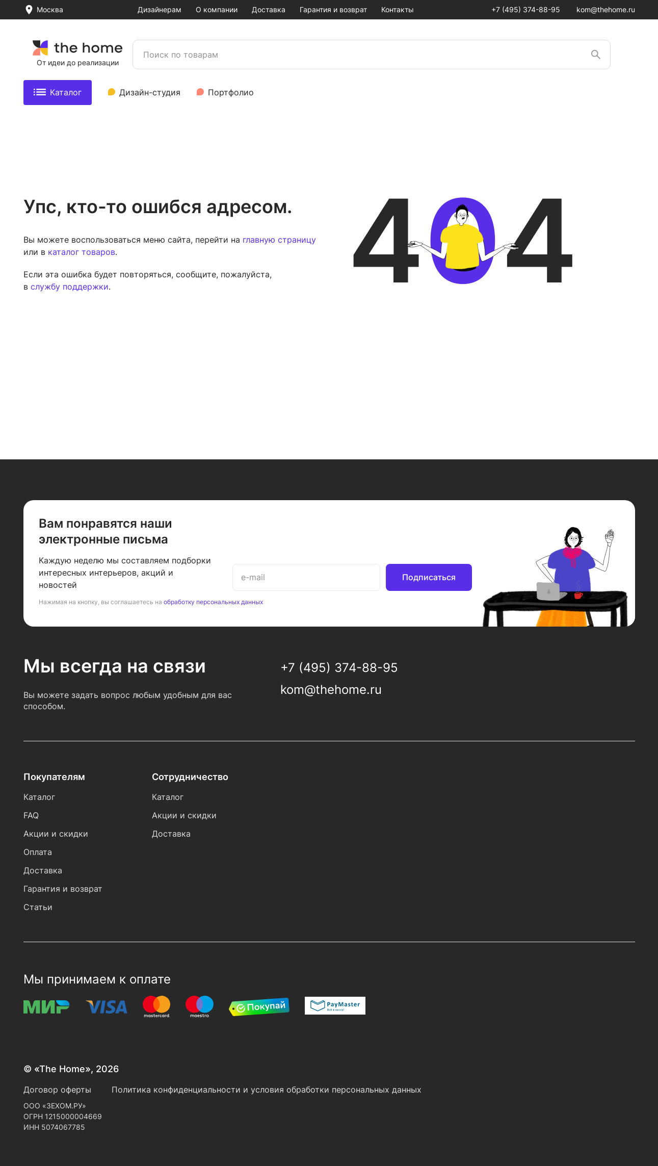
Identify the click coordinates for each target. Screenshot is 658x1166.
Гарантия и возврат (333, 9)
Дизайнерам (159, 9)
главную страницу (279, 240)
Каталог (58, 92)
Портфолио (231, 92)
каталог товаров (81, 252)
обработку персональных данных (213, 602)
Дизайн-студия (149, 92)
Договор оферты (57, 1089)
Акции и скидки (55, 833)
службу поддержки (70, 286)
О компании (217, 9)
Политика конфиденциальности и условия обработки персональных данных (267, 1089)
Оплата (37, 852)
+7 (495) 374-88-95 (525, 9)
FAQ (31, 815)
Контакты (397, 9)
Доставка (268, 9)
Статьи (37, 907)
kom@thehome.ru (605, 9)
